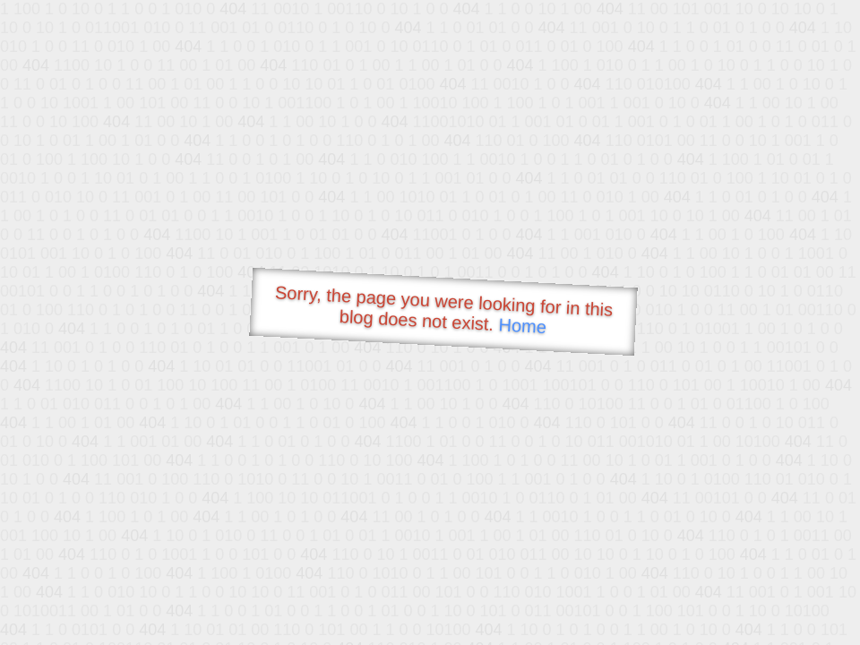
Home (522, 325)
